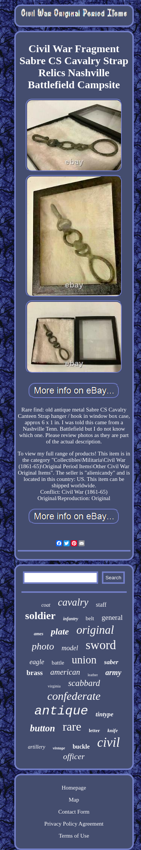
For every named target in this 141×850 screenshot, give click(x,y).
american (65, 672)
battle (58, 663)
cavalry (73, 602)
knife (113, 730)
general (112, 617)
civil (108, 742)
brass (34, 673)
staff (101, 604)
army (113, 672)
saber (111, 662)
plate (60, 631)
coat (45, 605)
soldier (40, 615)
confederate (74, 696)
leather (93, 675)
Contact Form (73, 812)
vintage (59, 748)
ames (38, 633)
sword (101, 645)
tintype (104, 714)
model (70, 648)
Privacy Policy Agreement (73, 824)
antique (61, 711)
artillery (36, 747)
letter (94, 730)
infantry (70, 618)
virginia (54, 686)
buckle (81, 746)
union (84, 660)
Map (74, 800)
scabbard (84, 683)
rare (71, 726)
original (95, 629)
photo (43, 646)
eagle (36, 662)
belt (90, 618)
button (42, 728)
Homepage (74, 788)
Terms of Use (74, 836)
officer (74, 756)
